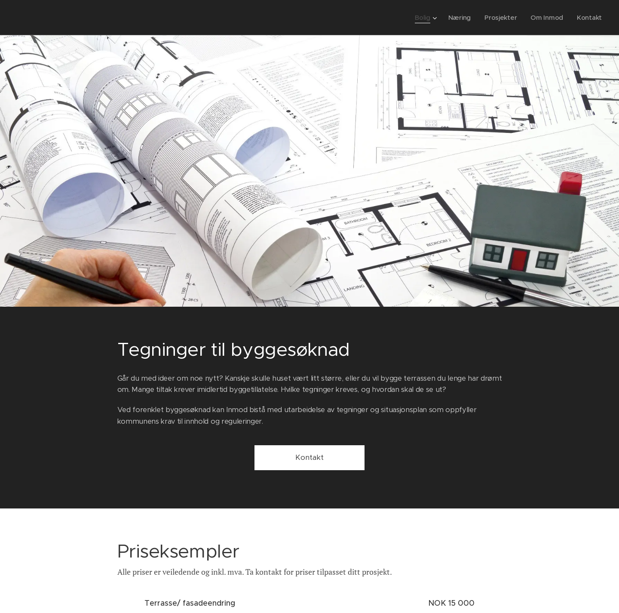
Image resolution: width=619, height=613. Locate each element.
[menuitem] (423, 17)
